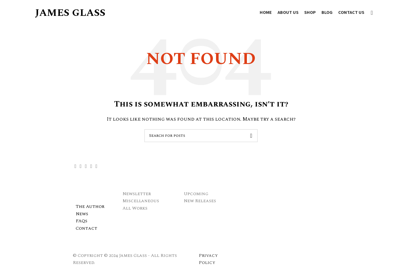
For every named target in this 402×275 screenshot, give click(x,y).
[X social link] (80, 166)
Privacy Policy (208, 259)
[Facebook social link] (75, 166)
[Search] (370, 12)
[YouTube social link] (91, 166)
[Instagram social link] (86, 166)
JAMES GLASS (70, 12)
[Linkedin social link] (96, 166)
